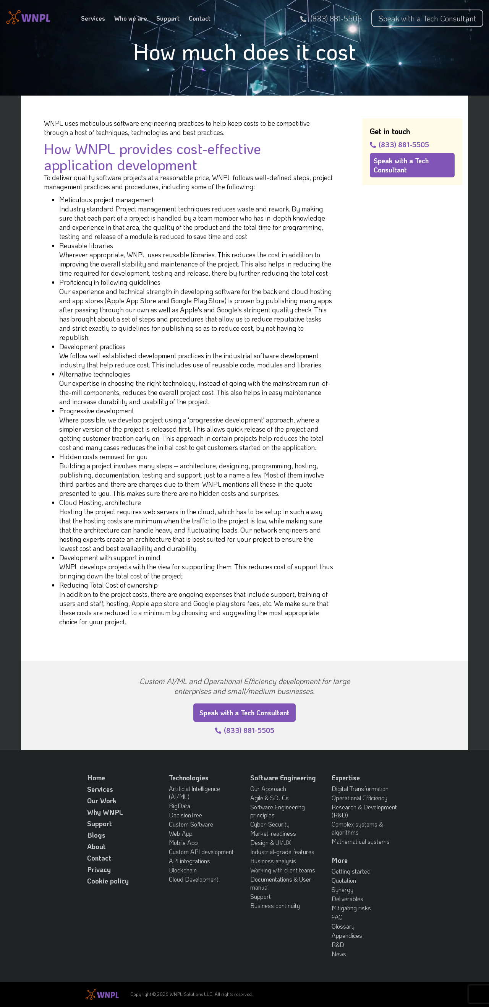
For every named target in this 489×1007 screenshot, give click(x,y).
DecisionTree (185, 815)
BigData (179, 806)
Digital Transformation (360, 788)
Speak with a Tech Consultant (427, 18)
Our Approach (268, 788)
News (339, 954)
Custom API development (201, 852)
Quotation (344, 880)
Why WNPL (105, 812)
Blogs (96, 835)
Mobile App (183, 842)
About (96, 846)
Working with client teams (282, 870)
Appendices (347, 935)
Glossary (343, 926)
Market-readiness (273, 833)
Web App (181, 833)
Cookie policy (108, 880)
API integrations (189, 861)
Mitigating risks (351, 908)
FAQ (337, 917)
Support (168, 18)
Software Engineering (283, 777)
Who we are (130, 18)
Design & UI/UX (270, 842)
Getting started (351, 871)
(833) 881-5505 (331, 18)
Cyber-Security (270, 824)
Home (96, 777)
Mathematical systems (361, 841)
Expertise (346, 777)
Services (93, 18)
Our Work (102, 800)
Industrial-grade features (282, 852)
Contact (199, 18)
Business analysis (273, 861)
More (340, 860)
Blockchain (183, 870)
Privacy (99, 869)
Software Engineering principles (277, 811)
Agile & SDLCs (269, 798)
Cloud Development (194, 879)
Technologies (189, 777)
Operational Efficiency (359, 798)
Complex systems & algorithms (357, 828)
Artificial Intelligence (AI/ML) (194, 792)
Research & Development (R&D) (364, 811)
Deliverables (347, 899)
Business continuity (275, 905)
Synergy (342, 889)
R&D (338, 944)
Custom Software (191, 824)
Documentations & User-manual (282, 883)
